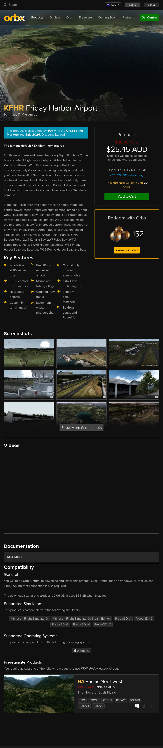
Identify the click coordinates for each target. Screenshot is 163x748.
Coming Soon (107, 17)
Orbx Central (31, 581)
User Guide (14, 557)
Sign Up (151, 5)
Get (150, 17)
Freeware (85, 17)
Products (37, 17)
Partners (128, 17)
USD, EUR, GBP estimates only (127, 175)
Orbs (69, 17)
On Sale (54, 17)
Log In (132, 5)
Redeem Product (127, 250)
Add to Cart (127, 196)
